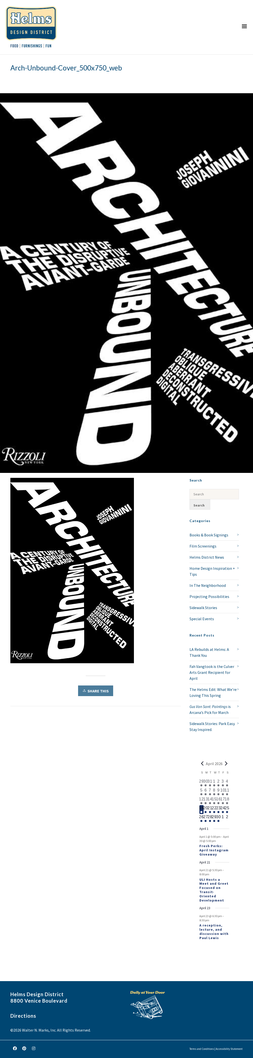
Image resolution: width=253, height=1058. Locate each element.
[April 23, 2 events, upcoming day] (218, 809)
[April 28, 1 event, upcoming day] (210, 818)
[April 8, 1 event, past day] (214, 791)
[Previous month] (202, 764)
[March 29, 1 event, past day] (201, 782)
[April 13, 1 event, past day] (206, 800)
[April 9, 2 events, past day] (218, 791)
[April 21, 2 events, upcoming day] (210, 809)
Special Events (202, 618)
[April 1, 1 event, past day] (214, 782)
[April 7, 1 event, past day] (210, 791)
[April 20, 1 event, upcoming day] (206, 809)
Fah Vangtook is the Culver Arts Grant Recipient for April (212, 672)
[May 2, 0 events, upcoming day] (227, 818)
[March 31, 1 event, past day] (210, 782)
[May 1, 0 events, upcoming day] (223, 818)
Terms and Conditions (202, 1049)
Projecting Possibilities (209, 596)
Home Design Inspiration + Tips (212, 571)
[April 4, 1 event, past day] (227, 782)
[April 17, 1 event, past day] (223, 800)
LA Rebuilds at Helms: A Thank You (209, 652)
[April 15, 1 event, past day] (214, 800)
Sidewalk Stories (203, 607)
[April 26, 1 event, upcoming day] (201, 818)
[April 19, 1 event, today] (201, 809)
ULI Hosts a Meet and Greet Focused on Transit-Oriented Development (214, 890)
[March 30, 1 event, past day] (206, 782)
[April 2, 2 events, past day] (218, 782)
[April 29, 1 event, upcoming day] (214, 818)
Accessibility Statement (229, 1049)
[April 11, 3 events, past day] (227, 791)
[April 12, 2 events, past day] (201, 800)
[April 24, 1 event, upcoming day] (223, 809)
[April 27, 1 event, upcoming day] (206, 818)
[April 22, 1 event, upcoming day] (214, 809)
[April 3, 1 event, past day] (223, 782)
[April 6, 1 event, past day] (206, 791)
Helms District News (207, 557)
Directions (23, 1016)
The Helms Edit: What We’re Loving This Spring (213, 692)
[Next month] (226, 764)
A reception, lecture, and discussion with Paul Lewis (214, 931)
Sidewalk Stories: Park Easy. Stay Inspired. (212, 726)
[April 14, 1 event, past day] (210, 800)
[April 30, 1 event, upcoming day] (218, 818)
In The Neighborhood (208, 585)
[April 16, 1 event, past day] (218, 800)
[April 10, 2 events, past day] (223, 791)
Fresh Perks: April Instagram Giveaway (214, 850)
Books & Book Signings (209, 534)
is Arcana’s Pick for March (210, 709)
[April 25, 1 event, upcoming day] (227, 809)
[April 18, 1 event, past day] (227, 800)
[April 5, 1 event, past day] (201, 791)
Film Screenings (203, 546)
